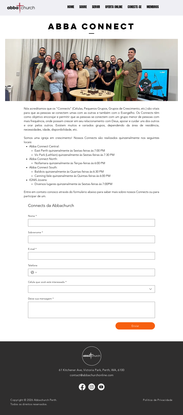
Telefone (32, 265)
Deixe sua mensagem (41, 299)
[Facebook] (82, 387)
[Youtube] (101, 387)
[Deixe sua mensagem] (91, 309)
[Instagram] (91, 387)
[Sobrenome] (90, 239)
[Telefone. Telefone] (95, 272)
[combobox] (91, 289)
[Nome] (90, 222)
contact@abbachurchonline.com (92, 375)
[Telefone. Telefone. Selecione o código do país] (33, 272)
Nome (32, 216)
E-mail (32, 249)
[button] (83, 7)
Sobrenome (35, 232)
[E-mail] (90, 255)
